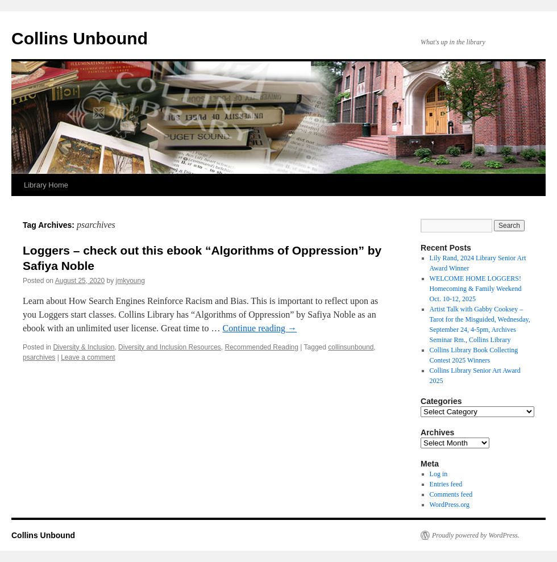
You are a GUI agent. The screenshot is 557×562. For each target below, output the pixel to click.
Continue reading (259, 328)
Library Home (46, 185)
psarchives (39, 357)
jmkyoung (130, 281)
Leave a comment (88, 357)
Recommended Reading (261, 347)
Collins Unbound (79, 38)
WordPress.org (449, 505)
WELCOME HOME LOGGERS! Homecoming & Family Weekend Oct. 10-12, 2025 (476, 288)
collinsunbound (350, 347)
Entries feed (446, 484)
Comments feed (451, 494)
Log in (439, 474)
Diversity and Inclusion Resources (169, 347)
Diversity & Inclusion (83, 347)
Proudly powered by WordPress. (475, 535)
